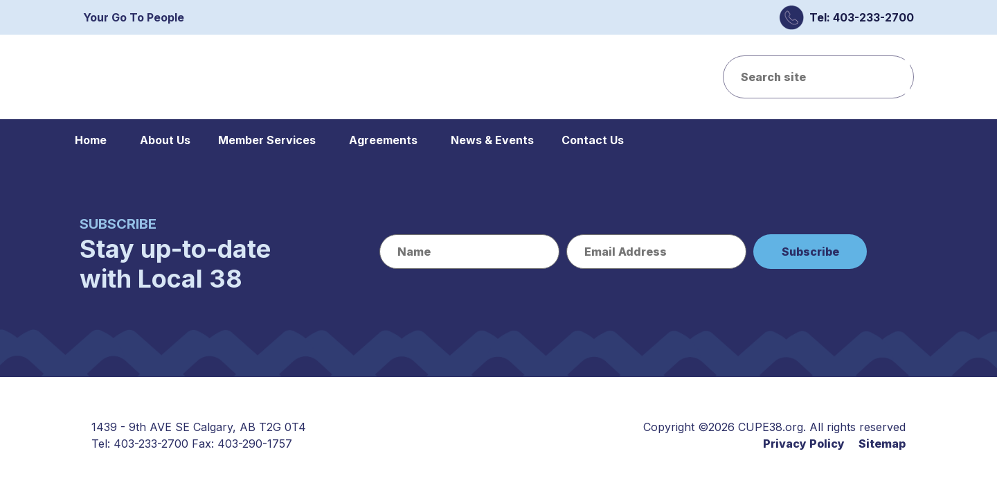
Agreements (383, 140)
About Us (165, 140)
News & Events (492, 140)
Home (91, 140)
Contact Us (593, 140)
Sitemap (882, 443)
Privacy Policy (804, 443)
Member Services (267, 140)
